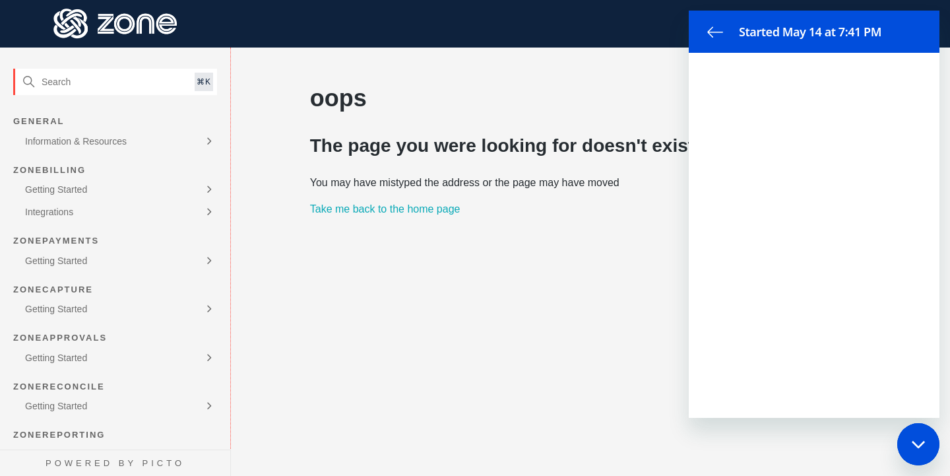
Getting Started (56, 189)
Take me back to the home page (385, 209)
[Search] (115, 82)
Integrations (49, 212)
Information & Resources (76, 141)
